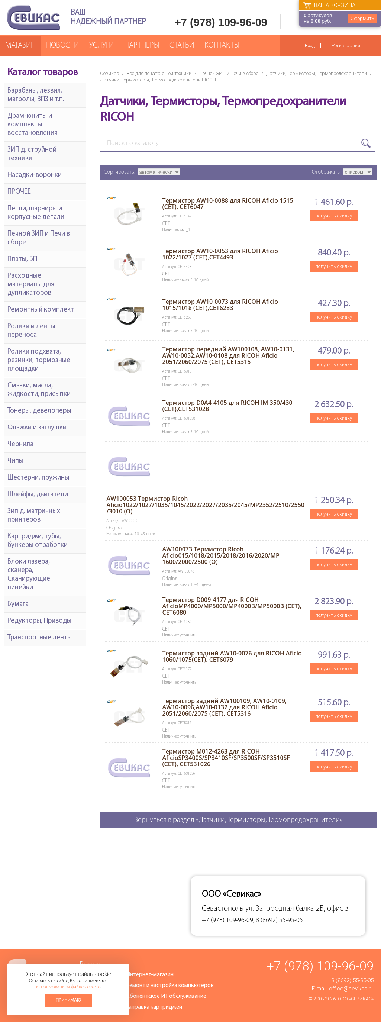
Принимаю (68, 1000)
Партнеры (141, 45)
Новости (62, 45)
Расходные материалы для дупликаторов (30, 285)
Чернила (20, 444)
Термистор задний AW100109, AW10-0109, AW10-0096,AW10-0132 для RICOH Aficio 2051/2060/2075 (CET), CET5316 (224, 707)
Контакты (221, 45)
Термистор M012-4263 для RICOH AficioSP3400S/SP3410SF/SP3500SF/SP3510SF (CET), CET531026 (226, 757)
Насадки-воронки (34, 175)
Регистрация (346, 45)
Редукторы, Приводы (39, 621)
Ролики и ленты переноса (31, 331)
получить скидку (334, 216)
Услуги (101, 45)
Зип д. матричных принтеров (33, 515)
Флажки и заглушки (37, 427)
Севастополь (222, 909)
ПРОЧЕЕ (19, 192)
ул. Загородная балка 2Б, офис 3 (297, 909)
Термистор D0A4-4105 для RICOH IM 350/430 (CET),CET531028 (227, 406)
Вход (310, 45)
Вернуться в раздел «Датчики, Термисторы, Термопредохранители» (238, 820)
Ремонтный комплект (40, 309)
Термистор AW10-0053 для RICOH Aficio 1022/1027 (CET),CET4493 (220, 254)
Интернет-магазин (150, 975)
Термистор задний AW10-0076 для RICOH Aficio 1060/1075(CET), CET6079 (231, 656)
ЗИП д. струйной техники (31, 154)
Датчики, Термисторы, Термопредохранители (316, 73)
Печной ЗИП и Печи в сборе (228, 73)
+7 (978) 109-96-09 (221, 22)
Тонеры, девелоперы (39, 411)
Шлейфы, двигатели (37, 494)
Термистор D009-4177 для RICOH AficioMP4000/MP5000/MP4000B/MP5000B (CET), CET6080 (231, 606)
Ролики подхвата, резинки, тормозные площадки (38, 360)
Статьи (181, 45)
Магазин (20, 45)
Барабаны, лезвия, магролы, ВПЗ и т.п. (35, 95)
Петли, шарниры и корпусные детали (35, 213)
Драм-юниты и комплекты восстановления (32, 125)
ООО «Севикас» (356, 999)
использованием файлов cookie (68, 986)
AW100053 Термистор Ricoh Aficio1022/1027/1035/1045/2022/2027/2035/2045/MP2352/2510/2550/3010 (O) (205, 504)
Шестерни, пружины (38, 477)
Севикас (109, 73)
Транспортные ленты (39, 637)
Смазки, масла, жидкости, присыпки (39, 390)
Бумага (18, 604)
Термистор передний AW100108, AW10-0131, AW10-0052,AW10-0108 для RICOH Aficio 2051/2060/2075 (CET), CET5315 (228, 355)
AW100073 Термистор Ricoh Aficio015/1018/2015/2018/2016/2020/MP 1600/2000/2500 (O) (220, 555)
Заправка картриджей (154, 1007)
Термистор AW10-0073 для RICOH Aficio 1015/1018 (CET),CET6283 (220, 304)
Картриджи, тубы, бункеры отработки (37, 541)
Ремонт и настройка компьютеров (170, 986)
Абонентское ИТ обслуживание (166, 996)
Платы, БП (22, 259)
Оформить (362, 18)
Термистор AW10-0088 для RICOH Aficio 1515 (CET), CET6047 (227, 203)
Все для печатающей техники (159, 73)
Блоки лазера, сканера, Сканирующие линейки (28, 574)
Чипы (15, 461)
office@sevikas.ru (351, 988)
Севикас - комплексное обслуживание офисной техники (33, 18)
